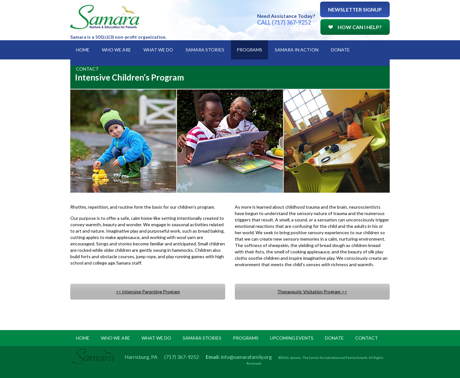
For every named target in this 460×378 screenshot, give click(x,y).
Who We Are (116, 49)
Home (82, 49)
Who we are (115, 338)
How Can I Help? (355, 27)
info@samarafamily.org (246, 357)
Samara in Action (296, 49)
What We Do (158, 49)
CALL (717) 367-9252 (284, 22)
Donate (340, 49)
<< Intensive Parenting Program (148, 291)
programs (245, 338)
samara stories (202, 338)
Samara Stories (205, 49)
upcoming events (291, 338)
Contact (87, 69)
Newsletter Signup (355, 9)
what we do (156, 338)
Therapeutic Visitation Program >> (312, 291)
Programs (249, 49)
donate (334, 338)
